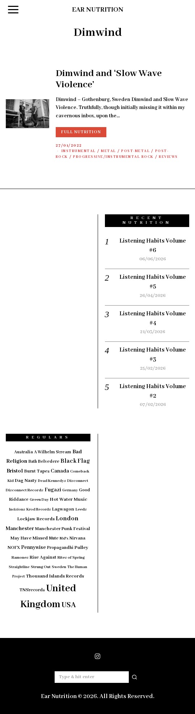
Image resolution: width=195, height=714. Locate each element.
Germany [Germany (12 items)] (70, 490)
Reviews (168, 157)
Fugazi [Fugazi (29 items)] (52, 490)
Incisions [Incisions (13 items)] (17, 509)
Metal (108, 151)
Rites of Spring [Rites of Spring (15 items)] (71, 557)
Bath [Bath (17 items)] (32, 461)
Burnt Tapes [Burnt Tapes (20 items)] (37, 471)
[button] (135, 677)
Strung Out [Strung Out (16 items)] (41, 567)
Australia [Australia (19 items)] (23, 452)
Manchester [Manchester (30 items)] (20, 528)
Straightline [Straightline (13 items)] (19, 567)
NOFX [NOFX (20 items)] (14, 548)
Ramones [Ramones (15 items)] (20, 557)
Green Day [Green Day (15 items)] (39, 499)
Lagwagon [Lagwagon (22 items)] (63, 509)
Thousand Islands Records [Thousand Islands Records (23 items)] (55, 576)
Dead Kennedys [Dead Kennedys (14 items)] (52, 480)
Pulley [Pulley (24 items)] (81, 548)
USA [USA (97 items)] (69, 605)
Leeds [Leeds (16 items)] (81, 509)
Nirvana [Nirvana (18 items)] (77, 538)
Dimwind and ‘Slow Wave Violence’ (109, 79)
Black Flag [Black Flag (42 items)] (75, 461)
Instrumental (79, 151)
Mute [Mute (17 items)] (54, 538)
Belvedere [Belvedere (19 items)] (48, 461)
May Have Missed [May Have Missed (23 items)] (29, 538)
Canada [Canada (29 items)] (60, 471)
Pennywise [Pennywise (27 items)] (33, 547)
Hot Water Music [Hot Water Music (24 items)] (68, 499)
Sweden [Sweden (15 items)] (59, 567)
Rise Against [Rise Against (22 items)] (43, 557)
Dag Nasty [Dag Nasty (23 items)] (26, 481)
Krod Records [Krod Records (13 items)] (38, 509)
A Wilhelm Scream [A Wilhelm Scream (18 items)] (52, 452)
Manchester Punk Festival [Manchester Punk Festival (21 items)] (62, 529)
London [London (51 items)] (67, 518)
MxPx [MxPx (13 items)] (64, 538)
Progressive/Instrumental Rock (113, 157)
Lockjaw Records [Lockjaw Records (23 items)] (36, 519)
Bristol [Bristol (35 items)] (15, 471)
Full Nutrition (81, 132)
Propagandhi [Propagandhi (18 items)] (60, 547)
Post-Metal (135, 151)
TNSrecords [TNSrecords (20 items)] (32, 590)
